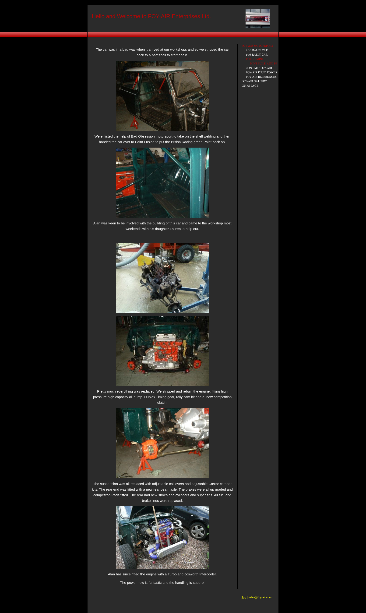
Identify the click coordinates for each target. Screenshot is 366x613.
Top (244, 597)
